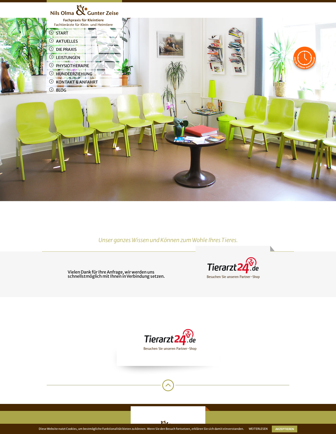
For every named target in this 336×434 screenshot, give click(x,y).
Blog (61, 90)
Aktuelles (67, 41)
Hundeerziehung (74, 73)
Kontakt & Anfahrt (77, 82)
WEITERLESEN (258, 429)
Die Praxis (66, 49)
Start (62, 33)
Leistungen (68, 57)
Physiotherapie (72, 65)
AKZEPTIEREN (284, 429)
